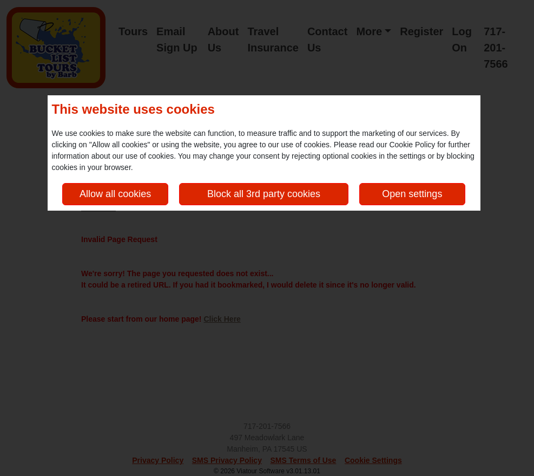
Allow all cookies (115, 193)
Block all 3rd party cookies (263, 193)
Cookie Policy (412, 144)
